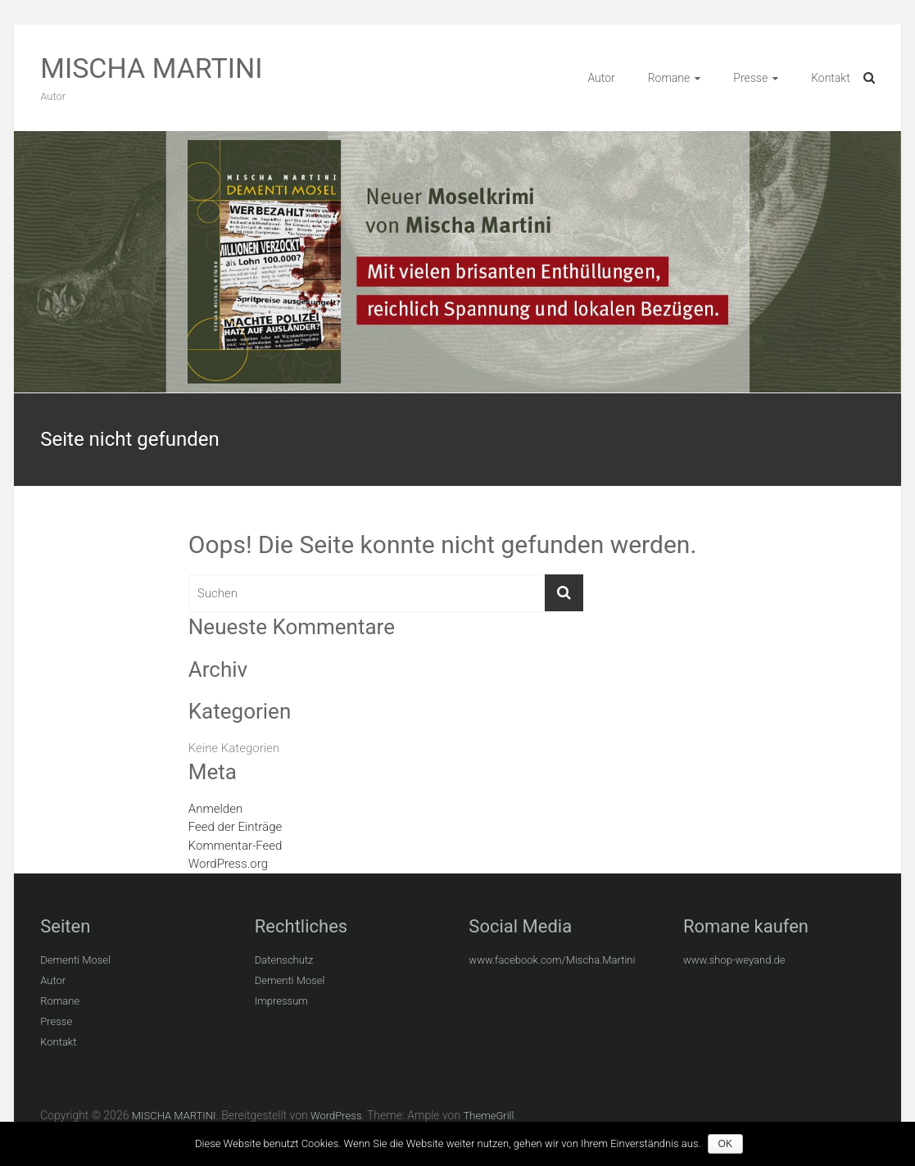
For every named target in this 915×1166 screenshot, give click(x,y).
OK (727, 1144)
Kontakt (830, 77)
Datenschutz (284, 960)
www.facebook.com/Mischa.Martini (552, 960)
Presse (750, 77)
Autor (600, 77)
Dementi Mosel (75, 960)
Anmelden (215, 808)
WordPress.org (228, 863)
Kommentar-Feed (235, 845)
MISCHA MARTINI (151, 68)
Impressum (281, 1001)
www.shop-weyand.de (734, 960)
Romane (669, 77)
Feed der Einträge (235, 826)
